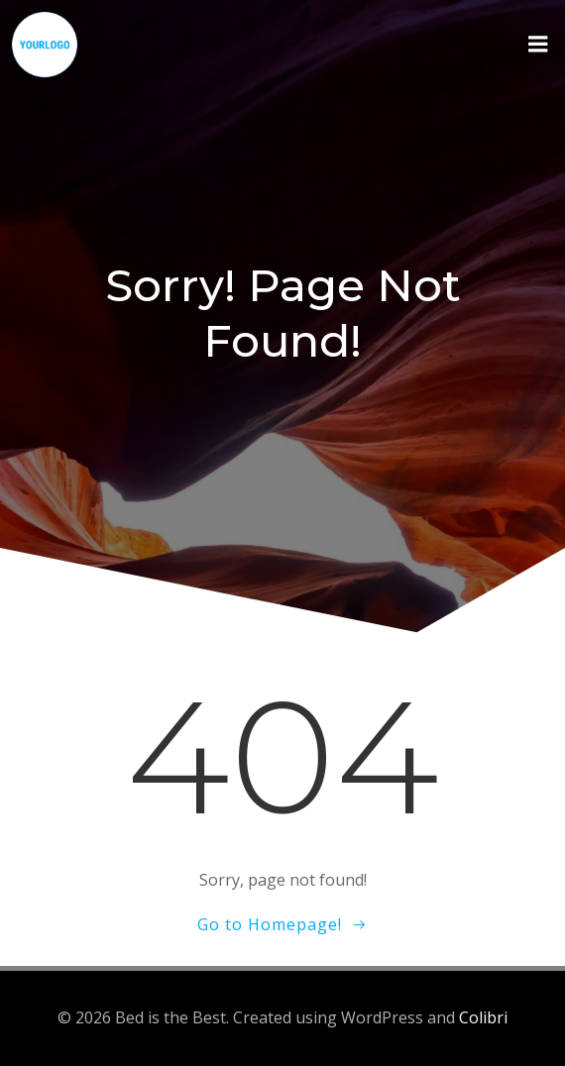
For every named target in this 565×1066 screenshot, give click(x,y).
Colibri (483, 1017)
